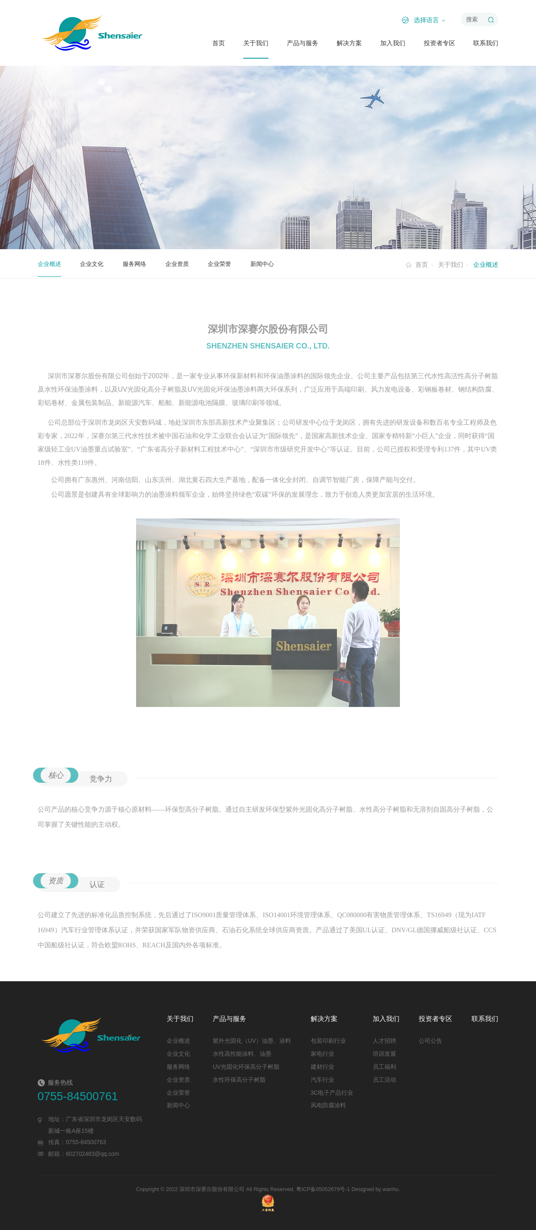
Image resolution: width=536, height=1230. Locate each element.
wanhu (391, 1189)
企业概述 (50, 263)
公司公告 (430, 1041)
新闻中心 (271, 263)
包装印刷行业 (328, 1041)
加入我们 (392, 43)
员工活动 (384, 1080)
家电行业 (322, 1054)
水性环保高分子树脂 (239, 1080)
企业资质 (183, 263)
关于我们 (255, 43)
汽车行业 (322, 1080)
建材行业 (322, 1067)
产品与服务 (302, 43)
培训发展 (384, 1054)
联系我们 (485, 43)
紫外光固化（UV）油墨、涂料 (252, 1041)
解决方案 (349, 43)
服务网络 (138, 263)
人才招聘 (384, 1041)
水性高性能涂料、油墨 (242, 1054)
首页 (218, 43)
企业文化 (94, 263)
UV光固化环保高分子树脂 (246, 1067)
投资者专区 (439, 43)
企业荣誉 (227, 263)
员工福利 (384, 1067)
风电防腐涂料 (328, 1105)
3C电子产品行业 (332, 1093)
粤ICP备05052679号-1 (323, 1189)
